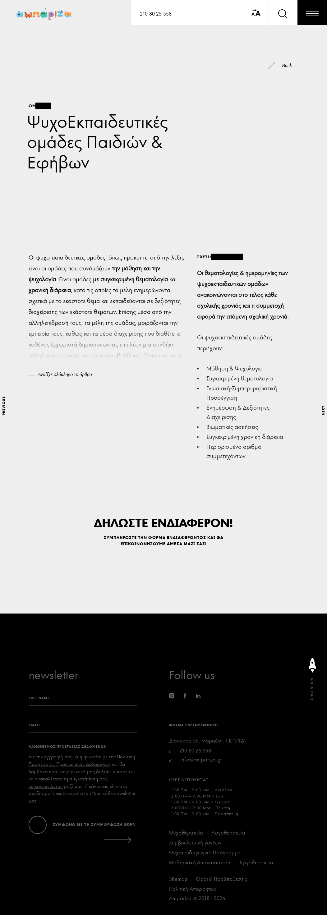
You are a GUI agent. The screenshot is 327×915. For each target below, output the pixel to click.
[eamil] (83, 726)
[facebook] (185, 696)
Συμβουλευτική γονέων (195, 843)
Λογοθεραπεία (228, 833)
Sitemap (178, 879)
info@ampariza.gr (201, 760)
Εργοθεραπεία (256, 863)
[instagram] (171, 696)
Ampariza (180, 898)
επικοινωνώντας (46, 786)
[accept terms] (38, 825)
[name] (83, 699)
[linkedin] (198, 696)
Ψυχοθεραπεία (186, 833)
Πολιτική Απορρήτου (192, 889)
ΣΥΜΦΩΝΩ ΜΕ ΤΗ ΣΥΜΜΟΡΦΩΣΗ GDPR (94, 824)
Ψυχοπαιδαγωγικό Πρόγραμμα (205, 853)
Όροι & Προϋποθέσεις (221, 879)
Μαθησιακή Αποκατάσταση (200, 863)
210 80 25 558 (156, 14)
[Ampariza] (45, 15)
